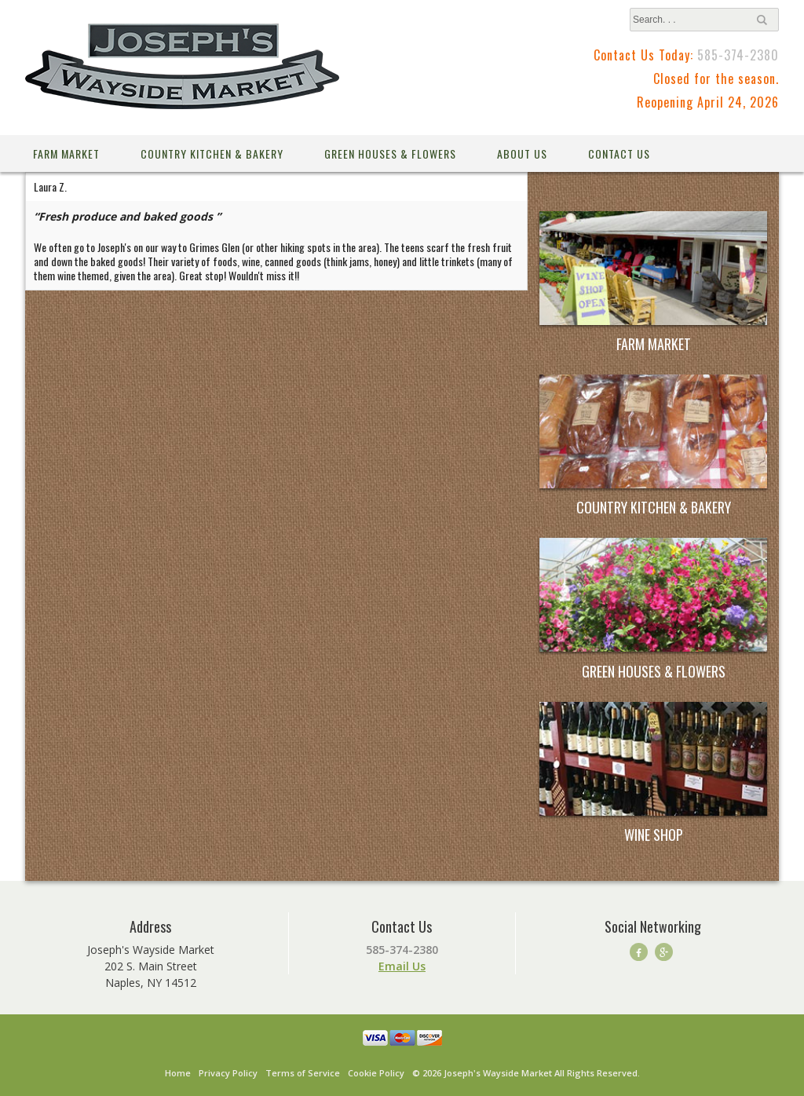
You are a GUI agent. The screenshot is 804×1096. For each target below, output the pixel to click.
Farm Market (66, 153)
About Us (522, 153)
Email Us (402, 966)
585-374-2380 (738, 55)
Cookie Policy (376, 1073)
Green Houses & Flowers (390, 153)
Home (178, 1073)
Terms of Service (302, 1073)
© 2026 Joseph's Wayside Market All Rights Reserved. (526, 1073)
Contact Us (619, 153)
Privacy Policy (228, 1073)
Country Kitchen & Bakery (212, 153)
